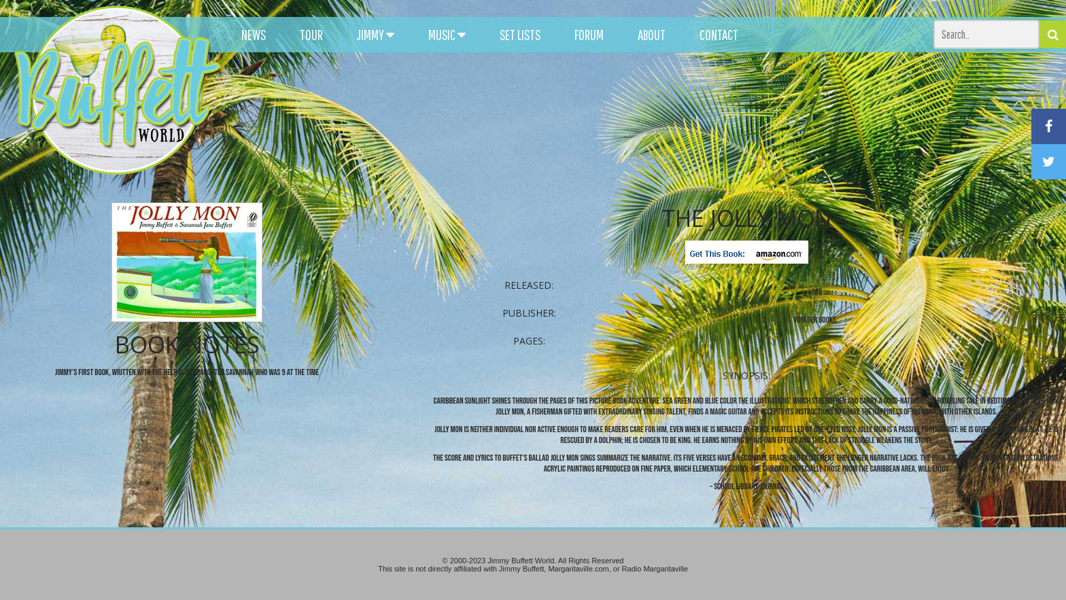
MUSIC (447, 35)
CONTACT (719, 35)
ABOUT (652, 35)
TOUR (311, 35)
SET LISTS (520, 35)
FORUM (589, 35)
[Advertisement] (659, 122)
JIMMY (375, 35)
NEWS (253, 35)
